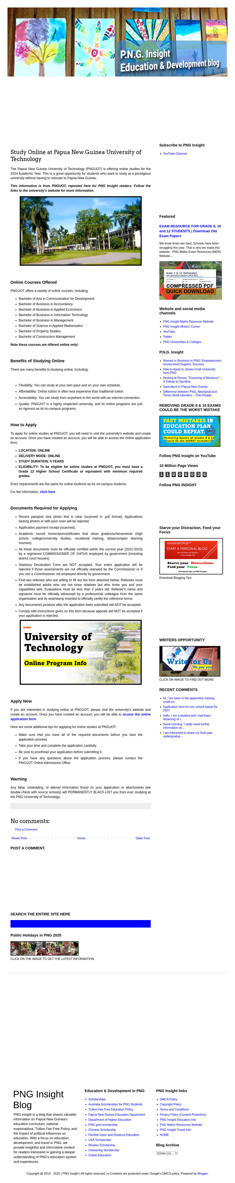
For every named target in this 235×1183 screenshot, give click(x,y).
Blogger (203, 1173)
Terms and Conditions (174, 1109)
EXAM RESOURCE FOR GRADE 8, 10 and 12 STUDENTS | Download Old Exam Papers (190, 231)
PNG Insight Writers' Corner (181, 326)
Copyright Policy (171, 1104)
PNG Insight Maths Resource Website (188, 321)
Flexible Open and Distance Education (113, 1134)
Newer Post (19, 838)
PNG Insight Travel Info (175, 1129)
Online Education (99, 1155)
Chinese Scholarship (102, 1129)
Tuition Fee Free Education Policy (110, 1109)
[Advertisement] (80, 880)
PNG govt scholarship (102, 1124)
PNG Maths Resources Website (181, 1124)
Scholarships (97, 1099)
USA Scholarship (99, 1139)
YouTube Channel (175, 153)
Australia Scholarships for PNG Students (115, 1104)
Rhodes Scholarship (101, 1145)
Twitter (167, 336)
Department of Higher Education (109, 1119)
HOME (164, 1134)
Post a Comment (26, 829)
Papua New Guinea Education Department (116, 1114)
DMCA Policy (168, 1099)
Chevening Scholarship (103, 1150)
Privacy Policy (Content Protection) (183, 1114)
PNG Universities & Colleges (182, 342)
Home (81, 838)
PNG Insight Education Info (178, 1119)
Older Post (143, 838)
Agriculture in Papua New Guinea (185, 386)
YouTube (169, 331)
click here (47, 492)
